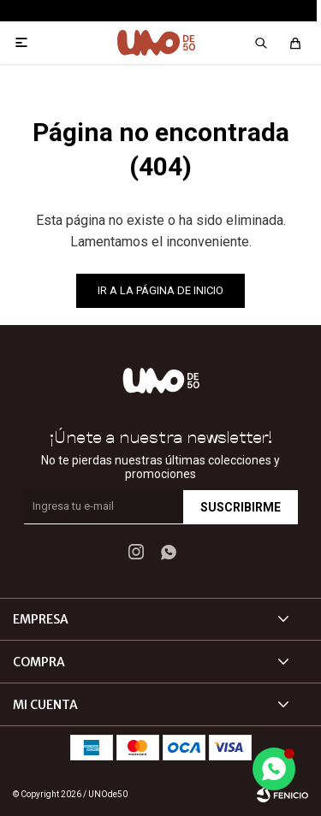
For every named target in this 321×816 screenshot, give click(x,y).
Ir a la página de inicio (160, 290)
